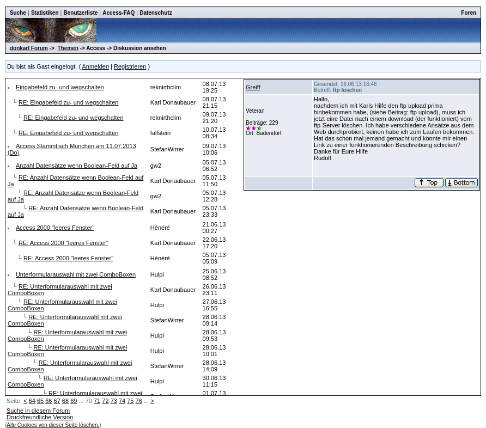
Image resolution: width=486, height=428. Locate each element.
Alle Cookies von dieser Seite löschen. (53, 425)
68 (65, 401)
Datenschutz (155, 13)
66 (48, 401)
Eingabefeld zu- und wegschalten (60, 87)
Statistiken (45, 13)
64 (32, 401)
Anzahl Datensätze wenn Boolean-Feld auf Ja (76, 165)
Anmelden (96, 66)
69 (73, 401)
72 (105, 401)
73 (114, 401)
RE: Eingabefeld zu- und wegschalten (68, 102)
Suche (18, 13)
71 (97, 401)
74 (122, 401)
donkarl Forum (29, 48)
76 (139, 401)
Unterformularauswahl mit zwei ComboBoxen (76, 274)
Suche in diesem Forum (38, 410)
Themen (67, 48)
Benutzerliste (80, 13)
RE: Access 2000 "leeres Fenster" (63, 243)
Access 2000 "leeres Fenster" (55, 227)
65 (40, 401)
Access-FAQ (118, 13)
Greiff (253, 87)
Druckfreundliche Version (40, 417)
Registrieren (130, 66)
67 (57, 401)
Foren (468, 13)
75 (130, 401)
